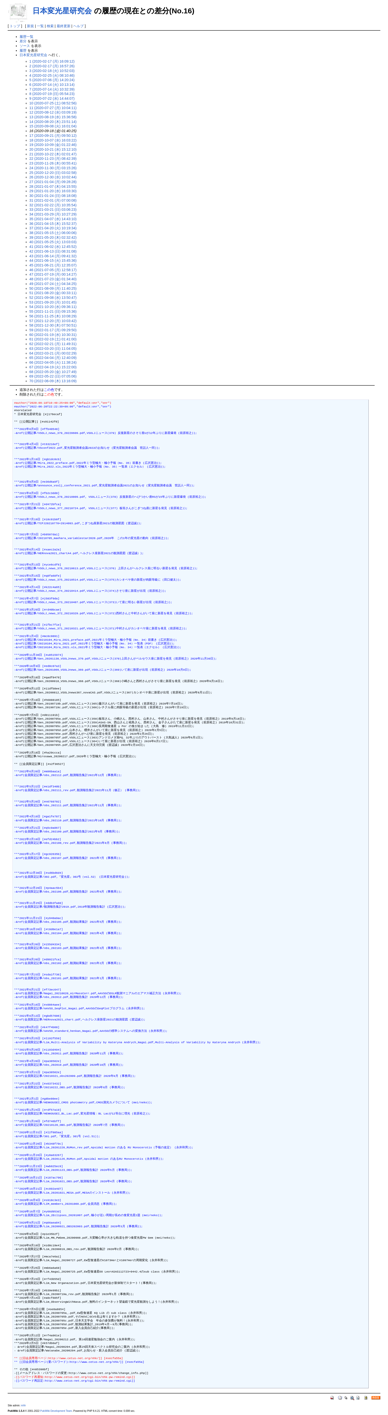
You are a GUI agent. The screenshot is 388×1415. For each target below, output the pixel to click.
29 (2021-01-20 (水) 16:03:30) (53, 191)
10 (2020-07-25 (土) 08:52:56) (53, 103)
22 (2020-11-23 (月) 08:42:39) (53, 159)
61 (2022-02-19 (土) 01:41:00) (53, 339)
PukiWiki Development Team (56, 1411)
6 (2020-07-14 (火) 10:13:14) (52, 85)
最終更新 (64, 26)
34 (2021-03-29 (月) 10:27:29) (53, 214)
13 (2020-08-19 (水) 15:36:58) (53, 117)
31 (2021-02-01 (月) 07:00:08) (53, 200)
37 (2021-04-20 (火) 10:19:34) (53, 228)
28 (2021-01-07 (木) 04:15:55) (53, 187)
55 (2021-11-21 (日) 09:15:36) (53, 311)
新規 (30, 26)
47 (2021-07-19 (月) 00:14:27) (53, 274)
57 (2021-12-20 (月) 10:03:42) (53, 321)
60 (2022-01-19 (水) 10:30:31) (53, 335)
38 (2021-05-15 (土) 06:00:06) (53, 233)
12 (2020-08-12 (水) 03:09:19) (53, 112)
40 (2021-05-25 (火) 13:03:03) (53, 242)
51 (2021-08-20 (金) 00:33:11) (53, 293)
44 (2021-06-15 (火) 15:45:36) (53, 260)
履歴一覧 (26, 37)
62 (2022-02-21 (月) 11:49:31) (53, 344)
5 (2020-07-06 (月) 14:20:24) (52, 80)
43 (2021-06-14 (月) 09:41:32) (53, 256)
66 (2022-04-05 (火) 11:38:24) (53, 362)
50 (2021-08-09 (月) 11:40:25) (53, 288)
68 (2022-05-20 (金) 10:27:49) (53, 372)
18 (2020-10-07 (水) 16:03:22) (53, 140)
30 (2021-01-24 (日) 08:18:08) (53, 196)
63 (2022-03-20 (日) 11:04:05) (53, 349)
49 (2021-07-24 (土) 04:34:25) (53, 284)
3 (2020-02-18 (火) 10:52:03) (52, 71)
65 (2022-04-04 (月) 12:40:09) (53, 358)
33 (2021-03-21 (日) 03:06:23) (53, 210)
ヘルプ (78, 26)
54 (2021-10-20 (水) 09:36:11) (53, 307)
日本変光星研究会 (62, 11)
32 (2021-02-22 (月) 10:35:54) (53, 205)
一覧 (40, 26)
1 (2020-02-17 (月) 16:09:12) (52, 61)
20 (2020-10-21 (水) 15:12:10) (53, 149)
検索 (50, 26)
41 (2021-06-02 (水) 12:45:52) (53, 247)
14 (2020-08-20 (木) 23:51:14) (53, 122)
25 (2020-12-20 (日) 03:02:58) (53, 173)
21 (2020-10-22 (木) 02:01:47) (53, 154)
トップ (15, 26)
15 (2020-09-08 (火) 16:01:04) (53, 126)
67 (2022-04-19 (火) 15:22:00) (53, 367)
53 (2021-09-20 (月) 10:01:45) (53, 302)
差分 (23, 41)
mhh (23, 1405)
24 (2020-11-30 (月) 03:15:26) (53, 168)
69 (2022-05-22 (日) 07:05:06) (53, 376)
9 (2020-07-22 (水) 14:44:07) (52, 98)
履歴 (23, 50)
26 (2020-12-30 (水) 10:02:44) (53, 177)
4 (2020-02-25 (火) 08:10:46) (52, 75)
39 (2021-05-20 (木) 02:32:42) (53, 237)
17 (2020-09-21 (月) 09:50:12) (53, 136)
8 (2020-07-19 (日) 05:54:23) (52, 94)
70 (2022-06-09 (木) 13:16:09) (53, 381)
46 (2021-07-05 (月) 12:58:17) (53, 270)
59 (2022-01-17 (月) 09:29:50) (53, 330)
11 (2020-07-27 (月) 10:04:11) (53, 108)
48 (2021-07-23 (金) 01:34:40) (53, 279)
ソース (25, 46)
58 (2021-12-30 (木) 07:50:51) (53, 325)
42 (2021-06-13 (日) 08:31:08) (53, 251)
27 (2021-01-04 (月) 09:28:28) (53, 182)
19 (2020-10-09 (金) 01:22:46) (53, 145)
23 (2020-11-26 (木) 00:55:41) (53, 163)
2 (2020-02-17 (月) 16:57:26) (52, 66)
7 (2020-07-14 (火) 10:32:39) (52, 89)
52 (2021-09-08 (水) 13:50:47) (53, 298)
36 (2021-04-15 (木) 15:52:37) (53, 224)
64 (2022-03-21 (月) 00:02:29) (53, 353)
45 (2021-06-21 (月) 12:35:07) (53, 265)
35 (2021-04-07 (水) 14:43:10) (53, 219)
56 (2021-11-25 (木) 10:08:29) (53, 316)
